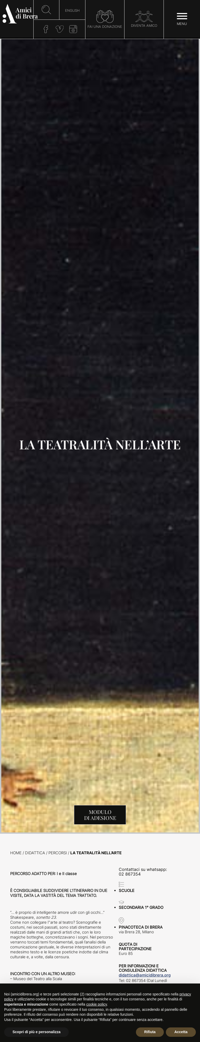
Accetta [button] (181, 1032)
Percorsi (57, 852)
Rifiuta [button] (150, 1032)
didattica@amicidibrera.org (145, 975)
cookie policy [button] (96, 1004)
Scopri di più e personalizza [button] (36, 1032)
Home (16, 852)
